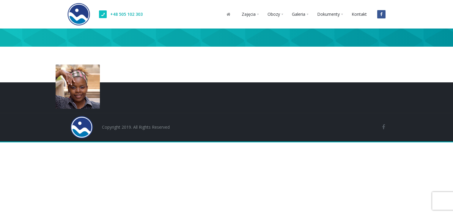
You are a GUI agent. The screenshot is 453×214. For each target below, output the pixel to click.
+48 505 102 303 (126, 14)
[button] (250, 14)
